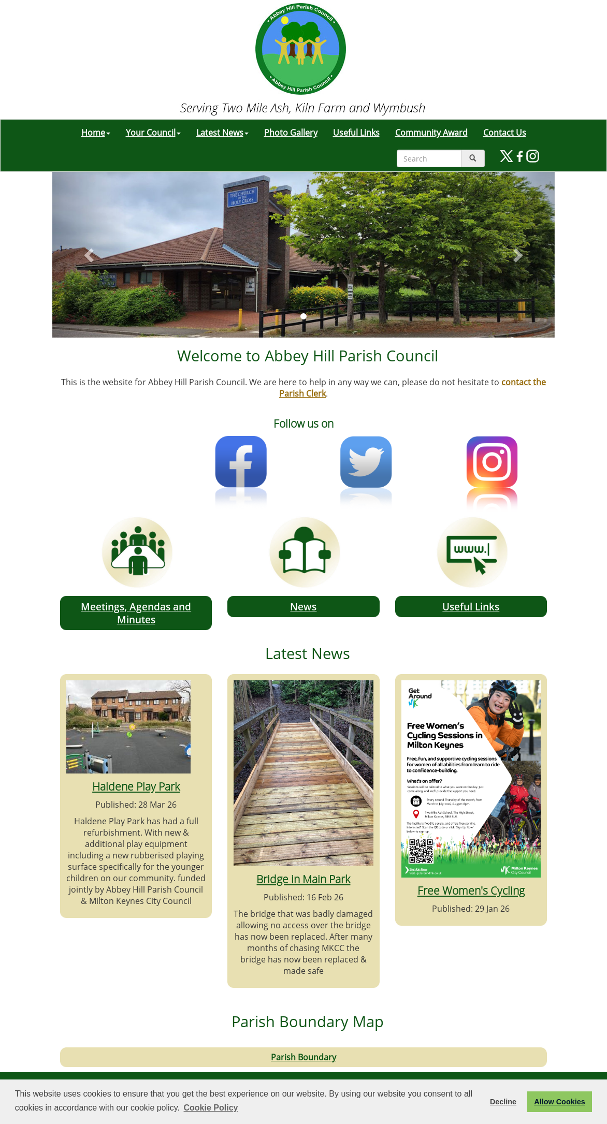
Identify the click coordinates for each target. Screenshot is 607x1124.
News (303, 606)
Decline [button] (503, 1102)
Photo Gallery (290, 132)
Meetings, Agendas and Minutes (136, 613)
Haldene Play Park (136, 786)
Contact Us (504, 132)
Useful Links (356, 132)
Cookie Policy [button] (211, 1107)
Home (95, 132)
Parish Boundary (303, 1057)
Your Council (153, 132)
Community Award (431, 132)
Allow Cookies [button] (559, 1102)
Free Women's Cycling (471, 890)
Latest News (222, 132)
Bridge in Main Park (303, 878)
